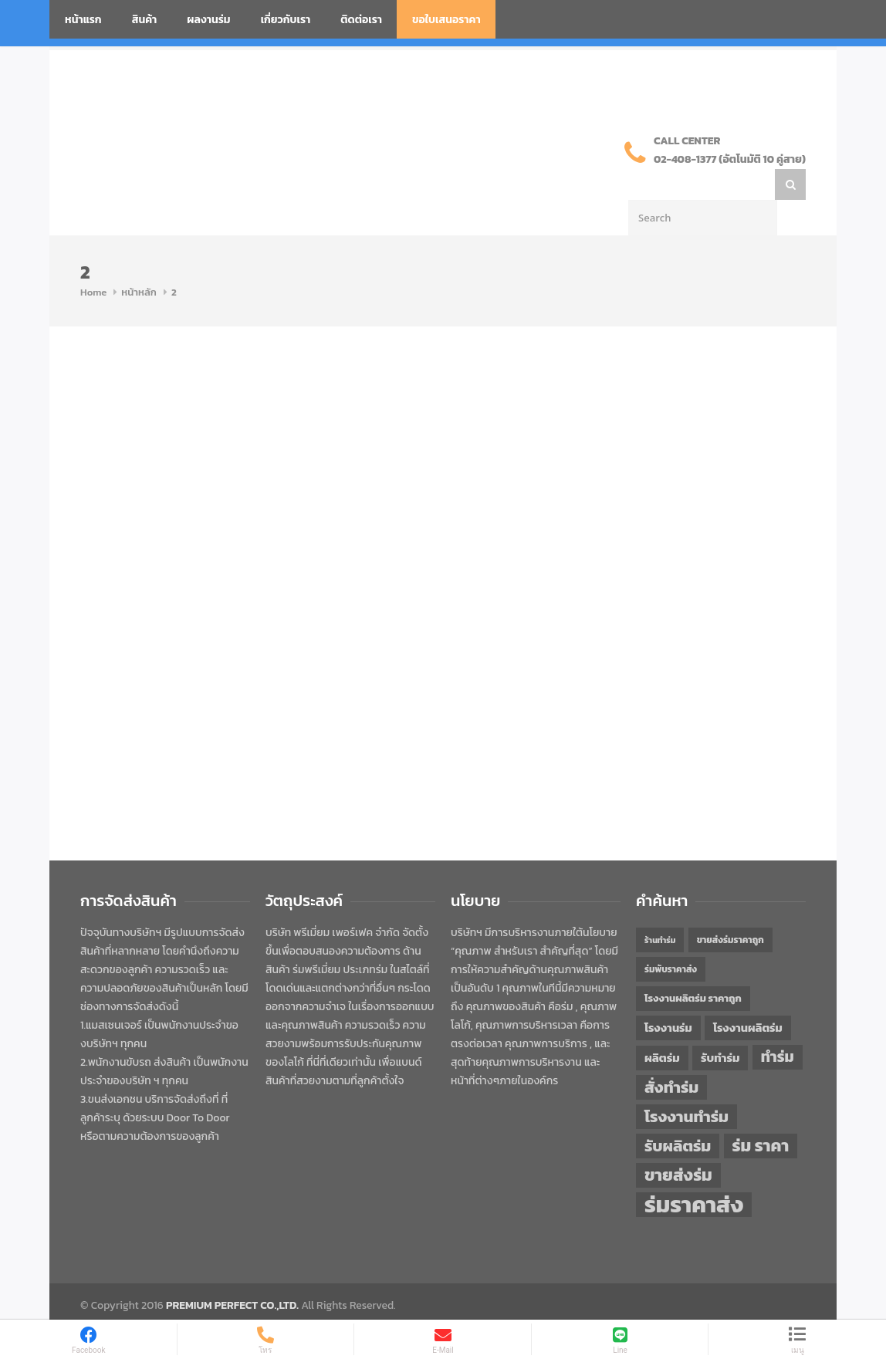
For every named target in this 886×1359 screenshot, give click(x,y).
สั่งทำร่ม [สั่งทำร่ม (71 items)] (671, 1056)
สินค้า (144, 20)
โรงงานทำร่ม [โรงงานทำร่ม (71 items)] (686, 1085)
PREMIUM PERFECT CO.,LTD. (232, 1274)
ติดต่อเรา (361, 20)
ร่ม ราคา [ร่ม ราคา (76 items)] (761, 1115)
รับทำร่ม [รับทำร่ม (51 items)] (720, 1027)
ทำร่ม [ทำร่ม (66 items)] (777, 1026)
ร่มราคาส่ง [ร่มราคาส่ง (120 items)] (693, 1173)
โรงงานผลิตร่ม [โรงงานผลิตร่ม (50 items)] (748, 997)
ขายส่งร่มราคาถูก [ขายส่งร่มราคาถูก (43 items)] (730, 909)
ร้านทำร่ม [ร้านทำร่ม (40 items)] (659, 909)
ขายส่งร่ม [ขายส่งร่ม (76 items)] (678, 1144)
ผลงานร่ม (208, 20)
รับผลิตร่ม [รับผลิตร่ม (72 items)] (677, 1115)
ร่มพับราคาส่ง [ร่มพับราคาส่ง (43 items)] (670, 938)
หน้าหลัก (139, 261)
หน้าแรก (83, 20)
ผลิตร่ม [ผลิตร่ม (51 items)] (662, 1027)
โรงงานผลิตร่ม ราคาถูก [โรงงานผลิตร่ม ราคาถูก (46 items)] (693, 967)
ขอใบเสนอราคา (446, 20)
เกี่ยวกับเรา (286, 20)
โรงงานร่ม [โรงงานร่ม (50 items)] (668, 997)
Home (93, 261)
